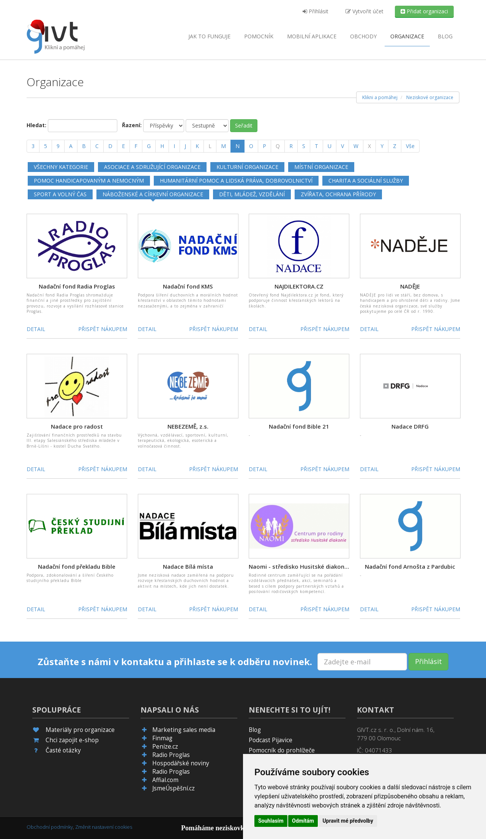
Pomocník (258, 36)
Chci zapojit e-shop (72, 740)
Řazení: (132, 125)
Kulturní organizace (247, 166)
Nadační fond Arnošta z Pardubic (410, 566)
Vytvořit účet (364, 11)
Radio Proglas (171, 755)
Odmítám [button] (303, 821)
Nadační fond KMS (188, 286)
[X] (369, 146)
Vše (410, 146)
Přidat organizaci (424, 11)
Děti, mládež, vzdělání (252, 194)
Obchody (363, 36)
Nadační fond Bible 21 (299, 426)
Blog (445, 36)
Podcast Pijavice (270, 740)
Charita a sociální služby (365, 180)
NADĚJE (410, 286)
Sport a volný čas (60, 194)
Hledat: (36, 125)
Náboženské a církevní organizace (153, 194)
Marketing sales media (183, 730)
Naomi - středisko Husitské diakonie (299, 566)
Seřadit (243, 125)
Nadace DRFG (410, 426)
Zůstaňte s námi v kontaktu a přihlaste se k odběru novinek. (175, 661)
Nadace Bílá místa (188, 566)
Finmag (162, 738)
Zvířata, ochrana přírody (338, 194)
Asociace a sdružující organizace (152, 166)
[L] (210, 146)
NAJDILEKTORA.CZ (299, 286)
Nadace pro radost (77, 426)
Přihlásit (315, 11)
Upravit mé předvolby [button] (347, 821)
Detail (36, 329)
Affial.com (165, 780)
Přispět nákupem (102, 329)
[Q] (278, 146)
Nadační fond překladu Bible (76, 566)
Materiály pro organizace (80, 730)
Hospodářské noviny (180, 763)
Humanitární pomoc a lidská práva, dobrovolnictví (236, 180)
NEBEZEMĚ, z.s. (187, 426)
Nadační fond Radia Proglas (77, 286)
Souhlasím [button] (271, 821)
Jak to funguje (209, 36)
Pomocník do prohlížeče (282, 750)
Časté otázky (63, 750)
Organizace (407, 36)
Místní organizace (321, 166)
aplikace (311, 36)
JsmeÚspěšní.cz (173, 788)
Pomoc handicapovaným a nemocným (89, 180)
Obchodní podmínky (50, 826)
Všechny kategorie (61, 166)
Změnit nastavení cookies (103, 826)
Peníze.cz (165, 747)
